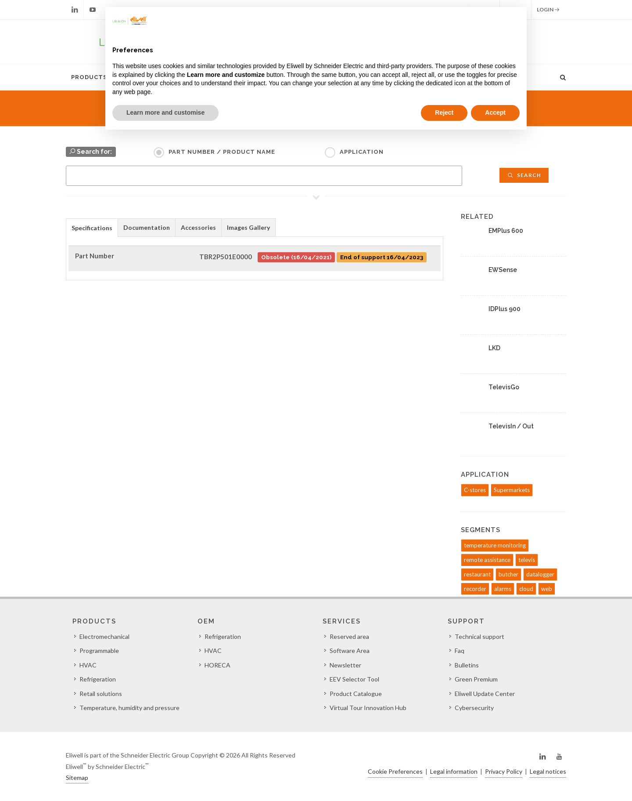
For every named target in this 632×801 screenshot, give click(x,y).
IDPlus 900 (504, 308)
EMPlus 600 (505, 230)
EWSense (502, 269)
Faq (459, 650)
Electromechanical (104, 636)
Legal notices (548, 771)
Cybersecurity (474, 707)
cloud (526, 588)
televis (526, 559)
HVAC (88, 665)
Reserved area (349, 636)
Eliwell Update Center (485, 693)
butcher (508, 574)
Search (524, 175)
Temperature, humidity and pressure (129, 707)
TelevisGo (503, 387)
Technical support (479, 636)
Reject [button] (444, 112)
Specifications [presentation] (92, 228)
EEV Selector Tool (354, 679)
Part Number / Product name (222, 152)
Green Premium (476, 679)
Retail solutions (100, 693)
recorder (475, 588)
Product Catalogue (356, 693)
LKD (494, 348)
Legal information (454, 771)
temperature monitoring (495, 545)
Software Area (350, 650)
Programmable (99, 650)
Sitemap (77, 777)
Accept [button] (495, 112)
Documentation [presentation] (146, 227)
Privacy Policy (503, 771)
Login (548, 9)
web (546, 588)
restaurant (477, 574)
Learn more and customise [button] (165, 112)
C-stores (475, 489)
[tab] (92, 227)
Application (362, 152)
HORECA (217, 665)
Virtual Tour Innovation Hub (368, 707)
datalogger (540, 574)
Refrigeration (97, 679)
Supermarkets (512, 489)
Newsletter (345, 665)
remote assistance (487, 559)
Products (89, 77)
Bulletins (467, 665)
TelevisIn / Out (511, 426)
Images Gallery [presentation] (248, 227)
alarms (502, 588)
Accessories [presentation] (198, 227)
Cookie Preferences (395, 771)
